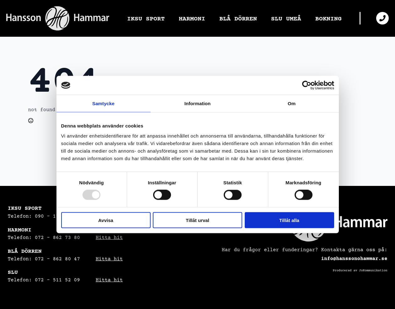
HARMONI (192, 18)
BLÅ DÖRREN (238, 18)
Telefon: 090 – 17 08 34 (42, 216)
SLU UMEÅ (286, 18)
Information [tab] (197, 103)
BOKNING (328, 18)
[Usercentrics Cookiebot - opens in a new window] (306, 85)
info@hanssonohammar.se (354, 259)
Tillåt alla (289, 220)
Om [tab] (292, 103)
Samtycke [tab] (103, 103)
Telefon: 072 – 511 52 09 (44, 280)
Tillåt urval (197, 220)
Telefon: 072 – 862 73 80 (44, 238)
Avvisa (105, 220)
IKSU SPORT (146, 18)
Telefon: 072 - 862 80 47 (44, 259)
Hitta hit (109, 238)
